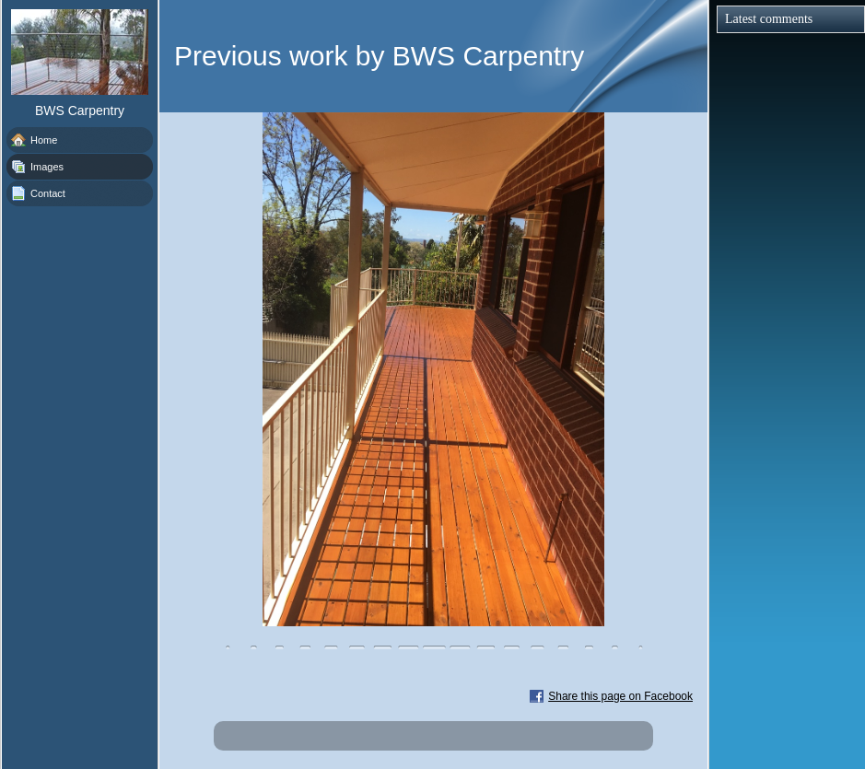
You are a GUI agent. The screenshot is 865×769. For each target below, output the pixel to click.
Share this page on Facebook (620, 696)
